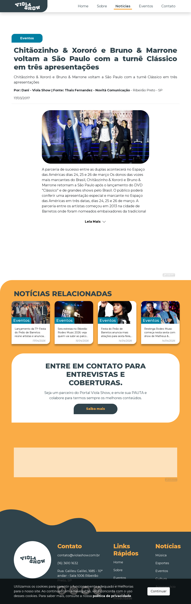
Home (83, 6)
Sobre (102, 6)
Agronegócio (165, 569)
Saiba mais (95, 400)
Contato (168, 6)
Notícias (122, 6)
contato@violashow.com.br (78, 538)
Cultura (161, 561)
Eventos (146, 6)
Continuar (158, 591)
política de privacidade (112, 596)
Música (161, 538)
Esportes (162, 546)
